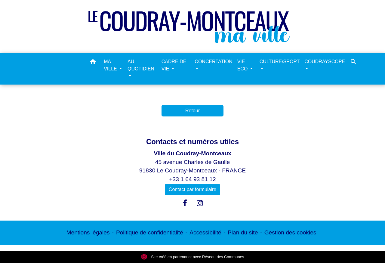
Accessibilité (205, 232)
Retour (192, 110)
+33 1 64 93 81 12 (192, 179)
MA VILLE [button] (111, 65)
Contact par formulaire (192, 189)
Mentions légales (88, 232)
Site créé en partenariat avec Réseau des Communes (192, 257)
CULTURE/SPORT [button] (280, 61)
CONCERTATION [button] (213, 61)
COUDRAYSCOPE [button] (324, 61)
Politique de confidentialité (149, 232)
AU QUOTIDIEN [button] (141, 65)
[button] (93, 63)
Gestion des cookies (290, 232)
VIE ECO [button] (243, 65)
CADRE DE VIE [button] (174, 65)
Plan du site (243, 232)
